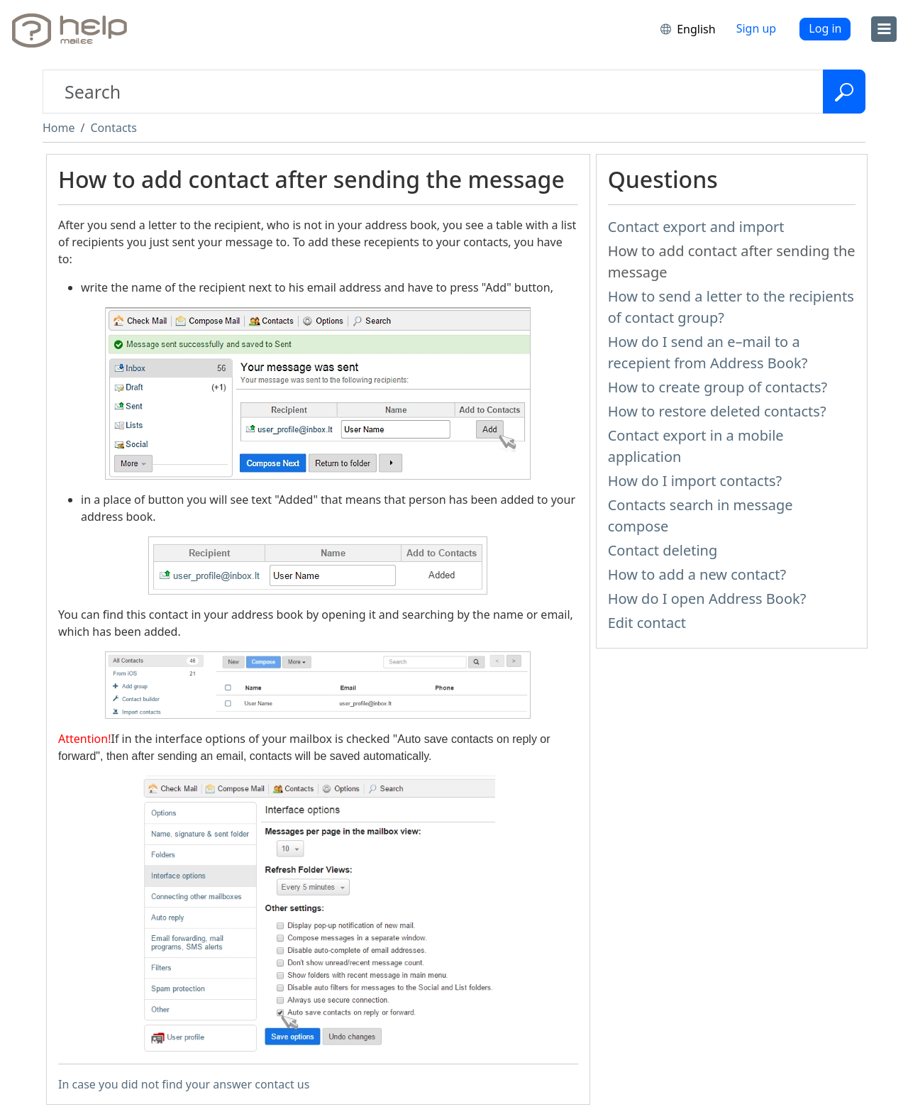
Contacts (113, 128)
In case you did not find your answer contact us (183, 1084)
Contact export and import (696, 226)
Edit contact (647, 622)
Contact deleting (663, 550)
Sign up (756, 28)
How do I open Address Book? (707, 598)
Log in (825, 28)
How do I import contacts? (695, 480)
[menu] (884, 29)
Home (59, 128)
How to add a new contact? (697, 574)
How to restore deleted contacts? (717, 411)
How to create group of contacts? (718, 387)
